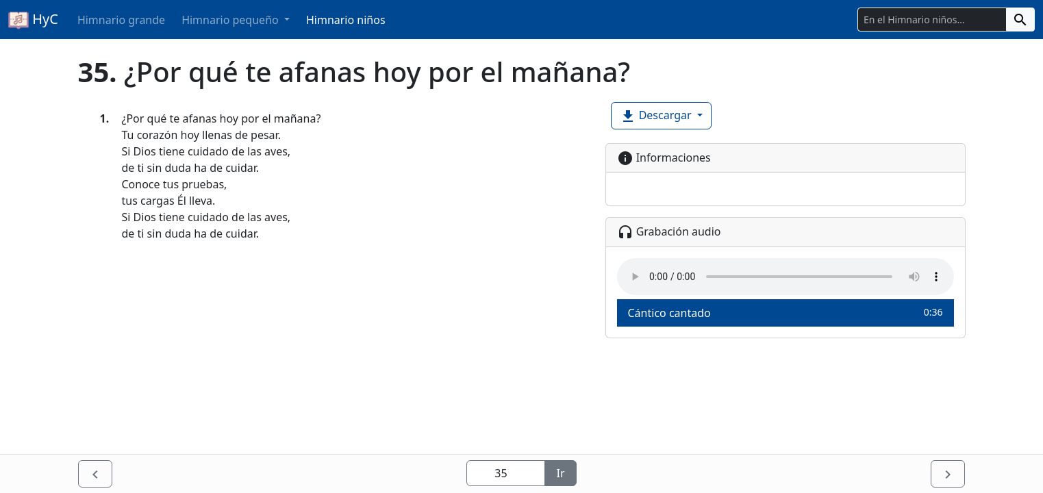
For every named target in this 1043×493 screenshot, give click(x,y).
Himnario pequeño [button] (231, 19)
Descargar (657, 116)
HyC (33, 20)
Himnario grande (121, 19)
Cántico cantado (785, 312)
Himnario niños (346, 19)
